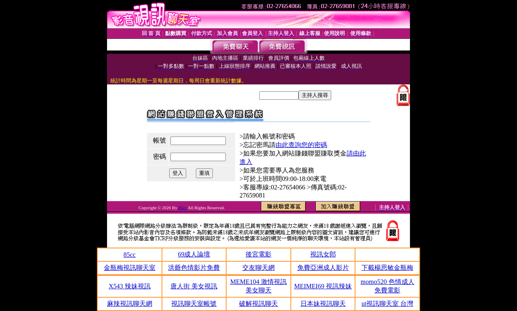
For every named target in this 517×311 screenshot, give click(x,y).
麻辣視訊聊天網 (129, 303)
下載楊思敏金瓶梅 (387, 267)
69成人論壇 (194, 254)
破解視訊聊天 (258, 303)
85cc (183, 207)
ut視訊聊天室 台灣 (387, 303)
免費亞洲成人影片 (323, 267)
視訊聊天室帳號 (193, 303)
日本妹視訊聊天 (323, 303)
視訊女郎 (323, 254)
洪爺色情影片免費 (194, 267)
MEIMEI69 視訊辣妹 (323, 286)
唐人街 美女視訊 (193, 286)
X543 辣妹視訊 (130, 286)
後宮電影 (258, 254)
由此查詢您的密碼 (301, 144)
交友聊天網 (258, 267)
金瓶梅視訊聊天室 (130, 267)
